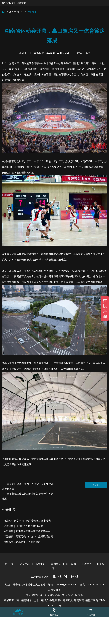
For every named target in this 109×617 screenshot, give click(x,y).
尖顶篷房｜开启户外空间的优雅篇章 (23, 526)
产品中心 (25, 564)
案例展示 (56, 564)
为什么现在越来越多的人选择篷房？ (23, 541)
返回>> (96, 485)
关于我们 (10, 564)
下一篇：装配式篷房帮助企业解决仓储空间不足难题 (28, 496)
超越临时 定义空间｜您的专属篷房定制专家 (27, 520)
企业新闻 (31, 11)
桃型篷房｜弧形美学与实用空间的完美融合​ (27, 531)
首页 (8, 11)
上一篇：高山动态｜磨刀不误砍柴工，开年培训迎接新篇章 (28, 486)
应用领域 (71, 564)
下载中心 (87, 564)
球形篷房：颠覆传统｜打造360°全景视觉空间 (28, 536)
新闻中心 (19, 11)
